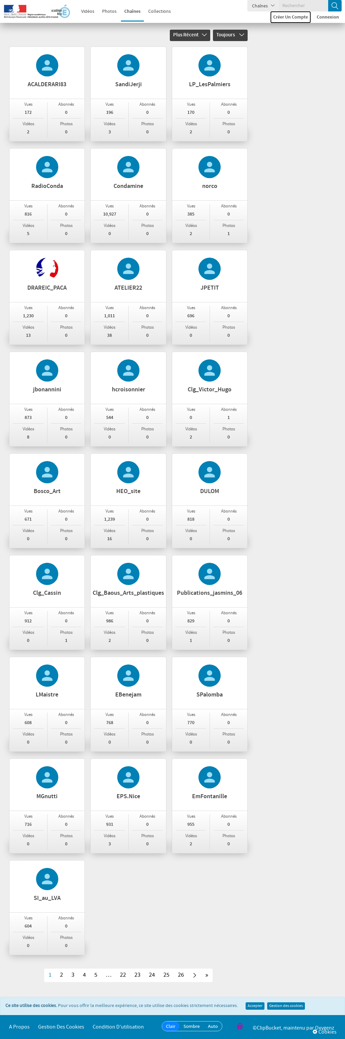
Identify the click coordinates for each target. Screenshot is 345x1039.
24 (152, 975)
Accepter (255, 1006)
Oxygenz (324, 1028)
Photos (105, 11)
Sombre (192, 1026)
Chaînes (129, 11)
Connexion (328, 17)
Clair (171, 1026)
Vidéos (84, 11)
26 (181, 975)
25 (166, 975)
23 (137, 975)
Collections (156, 11)
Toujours (230, 35)
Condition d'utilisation (118, 1027)
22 (123, 975)
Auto (213, 1026)
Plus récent (190, 35)
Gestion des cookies (286, 1006)
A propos (19, 1027)
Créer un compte (290, 17)
